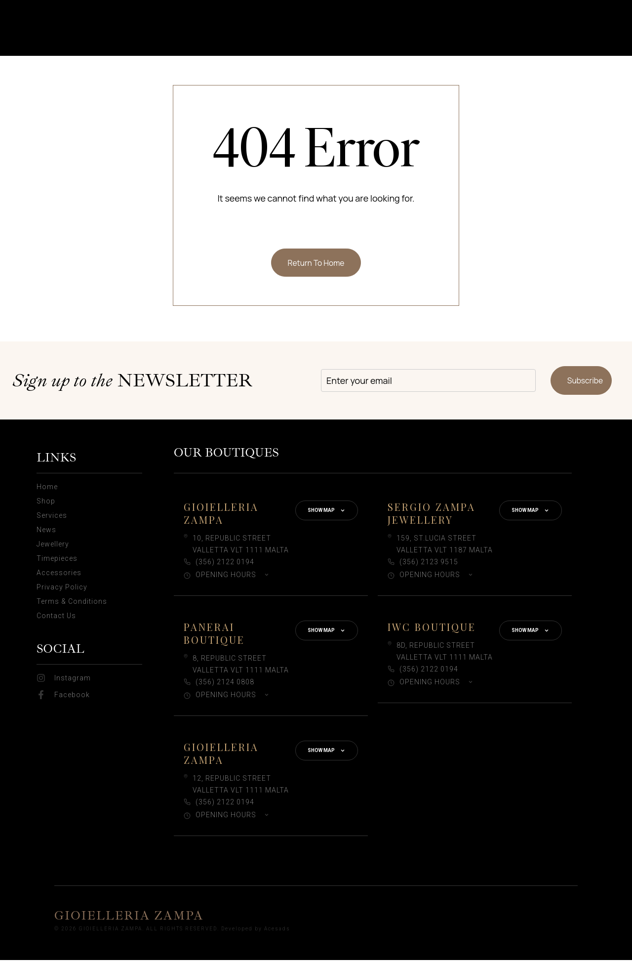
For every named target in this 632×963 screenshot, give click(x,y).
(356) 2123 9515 (428, 565)
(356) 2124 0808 (225, 685)
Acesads (277, 931)
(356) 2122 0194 (225, 565)
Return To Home (316, 263)
